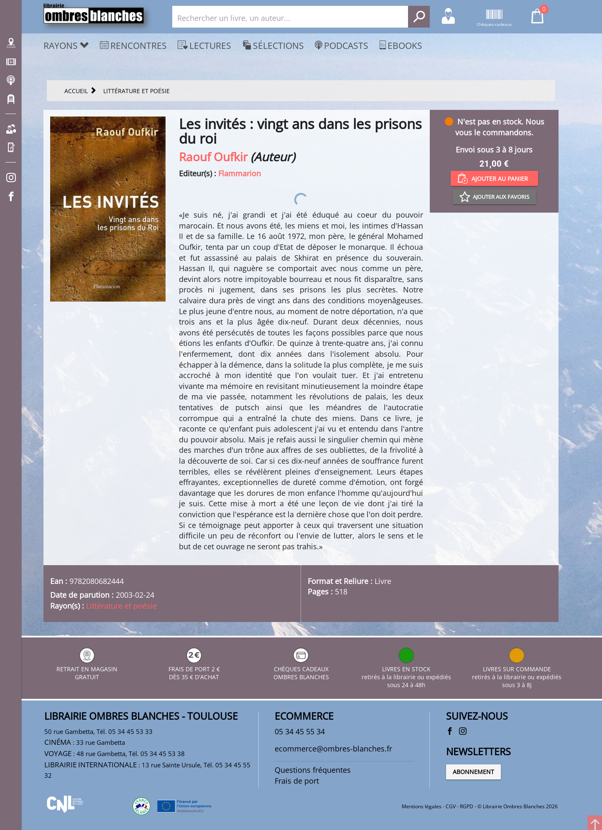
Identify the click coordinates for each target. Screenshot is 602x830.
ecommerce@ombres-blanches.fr (333, 749)
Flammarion (239, 173)
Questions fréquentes (313, 770)
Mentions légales (421, 806)
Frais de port (297, 781)
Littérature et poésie (121, 606)
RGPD (466, 806)
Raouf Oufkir (213, 157)
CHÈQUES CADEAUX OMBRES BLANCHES (301, 669)
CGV (451, 806)
